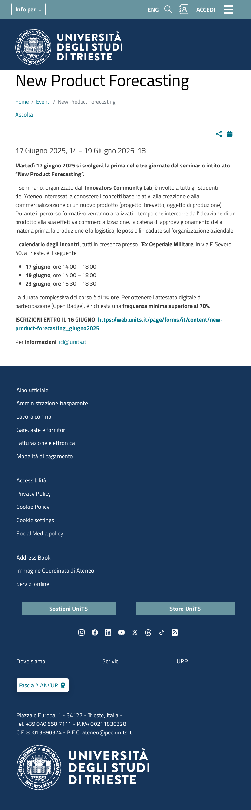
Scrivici (111, 661)
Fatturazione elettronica (46, 443)
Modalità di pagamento (45, 456)
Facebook (95, 632)
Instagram (81, 632)
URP (182, 661)
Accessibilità (32, 480)
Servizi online (33, 584)
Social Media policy (40, 533)
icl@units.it (72, 341)
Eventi (43, 102)
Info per (26, 9)
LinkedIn (108, 632)
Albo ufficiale (33, 390)
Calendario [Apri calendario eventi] (231, 133)
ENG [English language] (153, 9)
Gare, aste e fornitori (42, 429)
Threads (148, 632)
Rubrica (183, 9)
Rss (175, 632)
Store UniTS (185, 608)
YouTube (121, 632)
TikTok (161, 632)
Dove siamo (31, 661)
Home (22, 102)
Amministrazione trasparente (52, 403)
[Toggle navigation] (228, 9)
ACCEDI (205, 9)
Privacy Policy (34, 493)
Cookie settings (35, 520)
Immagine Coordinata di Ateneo (56, 570)
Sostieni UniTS (68, 608)
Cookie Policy (33, 506)
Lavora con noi (35, 416)
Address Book (34, 557)
